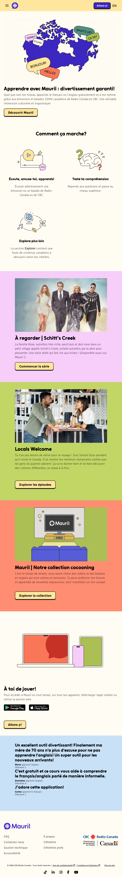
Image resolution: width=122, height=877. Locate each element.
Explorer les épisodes (35, 484)
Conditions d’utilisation (87, 865)
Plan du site (109, 865)
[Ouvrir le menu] (7, 5)
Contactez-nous (14, 842)
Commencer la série (34, 366)
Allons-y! (102, 5)
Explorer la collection (35, 595)
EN (114, 5)
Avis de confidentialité (63, 865)
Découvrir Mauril (20, 112)
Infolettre (50, 842)
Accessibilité (12, 853)
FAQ (6, 836)
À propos (49, 836)
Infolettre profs (53, 847)
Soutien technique (15, 847)
